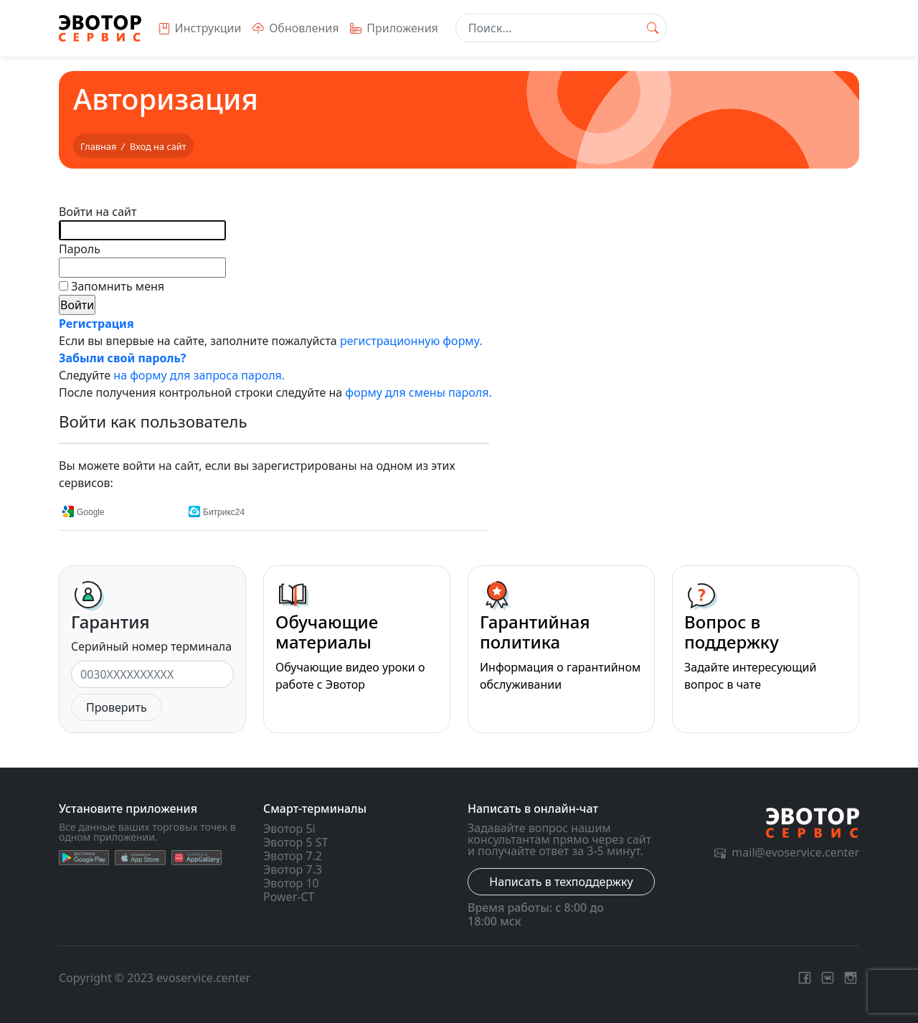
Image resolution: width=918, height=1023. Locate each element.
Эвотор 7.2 (292, 856)
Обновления (295, 28)
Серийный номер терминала (151, 646)
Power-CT (288, 897)
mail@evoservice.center (786, 852)
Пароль (79, 249)
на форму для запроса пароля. (199, 375)
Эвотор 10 (291, 883)
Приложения (393, 28)
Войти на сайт (97, 212)
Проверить (116, 707)
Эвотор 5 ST (295, 842)
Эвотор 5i (289, 828)
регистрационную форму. (411, 341)
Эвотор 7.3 (292, 869)
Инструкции (200, 28)
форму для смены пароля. (418, 392)
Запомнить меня (116, 286)
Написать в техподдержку (561, 882)
